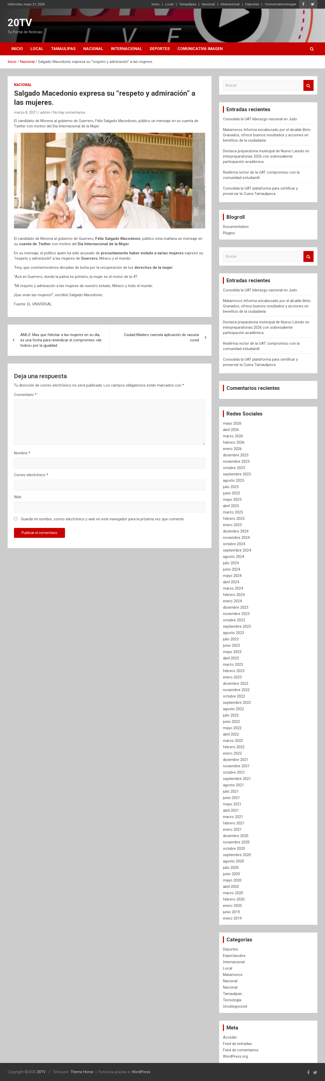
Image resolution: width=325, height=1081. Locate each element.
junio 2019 (231, 912)
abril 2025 (231, 506)
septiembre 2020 (237, 855)
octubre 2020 (234, 848)
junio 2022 (231, 721)
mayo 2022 (232, 728)
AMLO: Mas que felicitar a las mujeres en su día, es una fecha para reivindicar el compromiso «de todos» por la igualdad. (61, 340)
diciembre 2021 (235, 759)
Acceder (230, 1037)
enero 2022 (232, 753)
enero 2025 (232, 525)
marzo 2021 (233, 816)
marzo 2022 (233, 740)
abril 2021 (231, 810)
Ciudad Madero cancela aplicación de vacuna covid (161, 337)
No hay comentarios (69, 112)
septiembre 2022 (237, 702)
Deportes (252, 4)
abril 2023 (231, 658)
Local (169, 4)
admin (45, 112)
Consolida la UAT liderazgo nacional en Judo (260, 119)
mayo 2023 (232, 652)
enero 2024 (232, 601)
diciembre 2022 (235, 683)
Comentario (25, 394)
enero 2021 (232, 829)
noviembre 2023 (236, 613)
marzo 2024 (233, 588)
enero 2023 (232, 677)
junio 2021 (231, 797)
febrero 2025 (234, 518)
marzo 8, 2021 (25, 112)
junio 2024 (231, 569)
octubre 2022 (234, 696)
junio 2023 (231, 645)
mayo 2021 (232, 804)
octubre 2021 (234, 772)
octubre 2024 (234, 544)
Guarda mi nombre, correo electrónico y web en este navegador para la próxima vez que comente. (103, 519)
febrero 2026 (234, 442)
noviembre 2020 (236, 842)
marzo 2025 (233, 512)
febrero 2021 (234, 823)
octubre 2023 (234, 620)
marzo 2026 (233, 436)
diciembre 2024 (235, 531)
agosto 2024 (233, 556)
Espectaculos (234, 955)
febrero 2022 (234, 747)
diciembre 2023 (235, 607)
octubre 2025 (234, 467)
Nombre (22, 453)
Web (17, 497)
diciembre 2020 (235, 836)
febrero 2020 (234, 899)
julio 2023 (231, 639)
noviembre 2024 (236, 537)
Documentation (236, 226)
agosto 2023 (233, 632)
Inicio (155, 4)
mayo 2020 (232, 880)
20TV (20, 23)
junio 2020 (231, 874)
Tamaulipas (187, 4)
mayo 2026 (232, 423)
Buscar (308, 85)
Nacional (208, 4)
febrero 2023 (234, 671)
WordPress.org (235, 1056)
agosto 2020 (233, 861)
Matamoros (232, 974)
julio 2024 (231, 563)
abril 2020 (231, 886)
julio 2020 (231, 867)
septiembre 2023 (237, 626)
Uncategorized (235, 1006)
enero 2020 (232, 905)
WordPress (141, 1072)
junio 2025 (231, 493)
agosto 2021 (233, 785)
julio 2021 (231, 791)
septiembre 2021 (237, 778)
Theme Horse (82, 1072)
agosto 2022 (233, 709)
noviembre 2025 (236, 461)
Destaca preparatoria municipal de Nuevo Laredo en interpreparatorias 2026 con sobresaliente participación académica (266, 156)
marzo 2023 (233, 664)
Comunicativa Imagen (280, 4)
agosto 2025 (233, 480)
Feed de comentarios (240, 1050)
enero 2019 (232, 918)
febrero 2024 (234, 594)
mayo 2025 (232, 499)
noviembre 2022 (236, 690)
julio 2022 (231, 715)
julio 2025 (231, 487)
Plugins (229, 233)
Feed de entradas (237, 1043)
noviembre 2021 (236, 766)
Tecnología (232, 1000)
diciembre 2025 (235, 455)
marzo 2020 (233, 893)
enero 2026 (232, 448)
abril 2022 (231, 734)
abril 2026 (231, 429)
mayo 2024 (232, 575)
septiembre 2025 (237, 474)
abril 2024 (231, 582)
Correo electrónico (31, 475)
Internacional (230, 4)
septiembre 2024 (237, 550)
